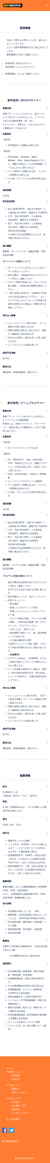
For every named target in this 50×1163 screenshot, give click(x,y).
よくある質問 (13, 1119)
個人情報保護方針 (10, 1141)
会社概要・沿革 (18, 1105)
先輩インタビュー (19, 1092)
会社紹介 (15, 1102)
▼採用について (14, 1072)
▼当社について (14, 1098)
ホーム (10, 1068)
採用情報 (15, 1075)
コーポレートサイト (21, 1113)
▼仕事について (14, 1085)
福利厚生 (7, 963)
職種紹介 (15, 1089)
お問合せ (15, 1079)
